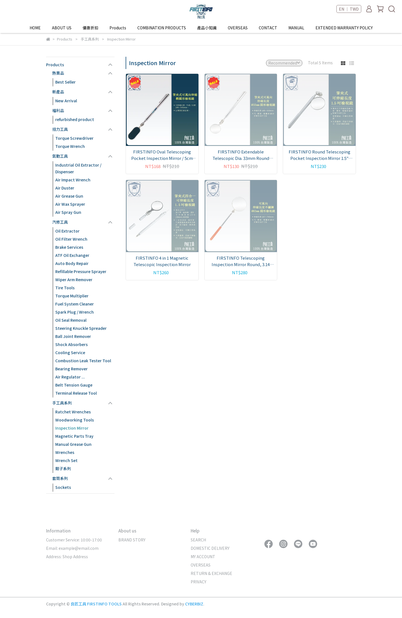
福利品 (58, 110)
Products (55, 64)
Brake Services (69, 247)
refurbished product (74, 119)
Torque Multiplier (71, 296)
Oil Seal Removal (71, 320)
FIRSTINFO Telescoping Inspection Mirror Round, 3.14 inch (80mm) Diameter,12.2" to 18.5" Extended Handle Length (240, 261)
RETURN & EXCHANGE (211, 573)
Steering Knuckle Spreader (81, 328)
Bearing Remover (71, 368)
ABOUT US (61, 27)
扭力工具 (60, 129)
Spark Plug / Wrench (74, 312)
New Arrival (66, 100)
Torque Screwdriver (74, 138)
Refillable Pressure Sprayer (80, 271)
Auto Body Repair (71, 263)
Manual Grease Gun (73, 444)
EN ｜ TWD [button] (349, 8)
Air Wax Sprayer (70, 204)
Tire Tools (65, 287)
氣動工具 (60, 156)
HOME (35, 27)
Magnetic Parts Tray (74, 436)
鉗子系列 (63, 468)
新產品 (58, 91)
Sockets (63, 487)
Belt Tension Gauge (73, 385)
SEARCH (198, 540)
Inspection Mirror (71, 428)
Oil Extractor (67, 231)
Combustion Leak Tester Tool (83, 360)
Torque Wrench (70, 146)
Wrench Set (66, 460)
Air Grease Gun (69, 196)
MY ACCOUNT (203, 556)
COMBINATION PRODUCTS (161, 27)
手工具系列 (62, 403)
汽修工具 (60, 222)
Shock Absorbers (71, 344)
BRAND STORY (131, 540)
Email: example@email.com (72, 548)
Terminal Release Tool (76, 393)
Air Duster (64, 188)
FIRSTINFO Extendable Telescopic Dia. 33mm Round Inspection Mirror (240, 155)
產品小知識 (207, 27)
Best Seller (65, 82)
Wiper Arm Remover (73, 279)
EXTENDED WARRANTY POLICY (344, 27)
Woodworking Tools (74, 420)
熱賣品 (58, 73)
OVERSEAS (238, 27)
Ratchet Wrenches (73, 412)
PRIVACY (198, 581)
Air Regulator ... (70, 377)
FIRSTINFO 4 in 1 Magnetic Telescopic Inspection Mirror (162, 261)
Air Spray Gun (68, 212)
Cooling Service (70, 352)
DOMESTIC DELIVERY (210, 548)
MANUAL (296, 27)
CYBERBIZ (194, 604)
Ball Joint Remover (73, 336)
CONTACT (268, 27)
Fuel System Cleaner (74, 304)
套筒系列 (60, 478)
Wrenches (64, 452)
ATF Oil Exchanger (72, 255)
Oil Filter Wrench (71, 239)
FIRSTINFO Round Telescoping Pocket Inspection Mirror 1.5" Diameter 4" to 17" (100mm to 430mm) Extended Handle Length (319, 155)
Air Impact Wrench (72, 180)
